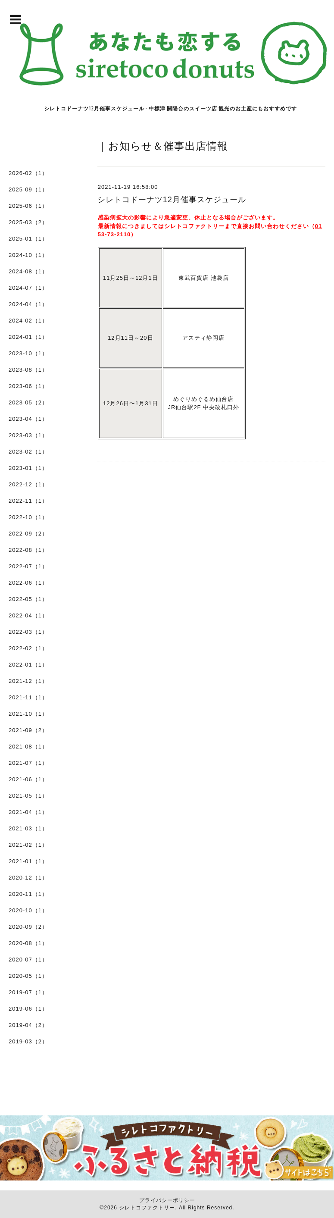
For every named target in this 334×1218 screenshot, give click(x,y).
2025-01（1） (28, 238)
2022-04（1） (28, 615)
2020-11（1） (28, 894)
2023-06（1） (28, 386)
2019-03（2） (28, 1041)
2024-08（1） (28, 271)
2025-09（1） (28, 189)
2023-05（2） (28, 402)
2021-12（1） (28, 681)
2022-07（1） (28, 566)
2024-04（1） (28, 304)
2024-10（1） (28, 255)
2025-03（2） (28, 222)
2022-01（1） (28, 664)
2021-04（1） (28, 812)
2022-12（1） (28, 484)
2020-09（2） (28, 927)
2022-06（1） (28, 582)
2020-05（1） (28, 976)
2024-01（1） (28, 337)
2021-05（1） (28, 795)
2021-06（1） (28, 779)
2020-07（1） (28, 959)
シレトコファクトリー (147, 1208)
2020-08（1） (28, 943)
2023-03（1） (28, 435)
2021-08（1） (28, 746)
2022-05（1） (28, 599)
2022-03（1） (28, 632)
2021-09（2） (28, 730)
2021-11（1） (28, 697)
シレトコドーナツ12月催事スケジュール (171, 199)
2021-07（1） (28, 763)
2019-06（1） (28, 1008)
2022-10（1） (28, 517)
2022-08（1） (28, 550)
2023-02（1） (28, 451)
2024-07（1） (28, 288)
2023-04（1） (28, 419)
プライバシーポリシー (167, 1200)
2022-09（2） (28, 533)
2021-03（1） (28, 828)
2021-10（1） (28, 714)
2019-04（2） (28, 1025)
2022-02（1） (28, 648)
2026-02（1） (28, 173)
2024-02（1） (28, 320)
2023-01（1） (28, 468)
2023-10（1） (28, 353)
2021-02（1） (28, 845)
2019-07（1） (28, 992)
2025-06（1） (28, 206)
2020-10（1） (28, 910)
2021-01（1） (28, 861)
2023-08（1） (28, 369)
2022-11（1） (28, 501)
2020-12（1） (28, 877)
